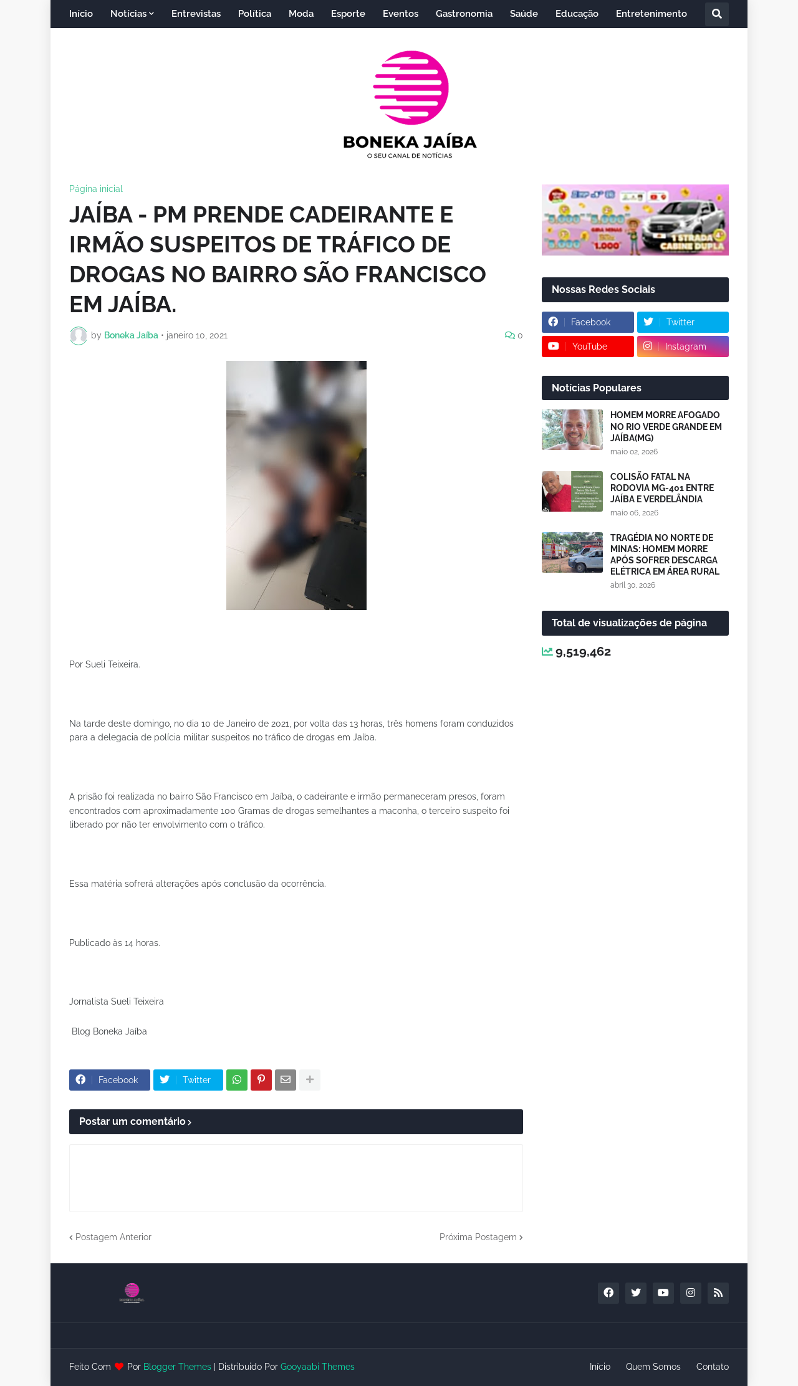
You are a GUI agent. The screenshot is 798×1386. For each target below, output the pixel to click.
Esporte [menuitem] (348, 13)
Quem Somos (653, 1367)
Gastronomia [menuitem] (464, 13)
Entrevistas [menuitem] (196, 13)
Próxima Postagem (478, 1237)
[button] (717, 14)
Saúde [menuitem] (524, 13)
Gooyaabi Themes (318, 1367)
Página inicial (96, 188)
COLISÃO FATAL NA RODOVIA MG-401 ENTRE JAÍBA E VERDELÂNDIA (662, 488)
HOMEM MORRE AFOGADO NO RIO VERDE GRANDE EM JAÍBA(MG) (666, 426)
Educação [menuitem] (576, 13)
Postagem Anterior (113, 1237)
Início (600, 1367)
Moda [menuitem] (301, 13)
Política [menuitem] (254, 13)
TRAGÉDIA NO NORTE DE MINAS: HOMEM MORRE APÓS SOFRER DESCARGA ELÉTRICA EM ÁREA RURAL (664, 555)
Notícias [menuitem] (128, 13)
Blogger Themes (177, 1367)
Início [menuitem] (81, 13)
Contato (712, 1367)
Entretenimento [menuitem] (651, 13)
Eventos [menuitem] (400, 13)
